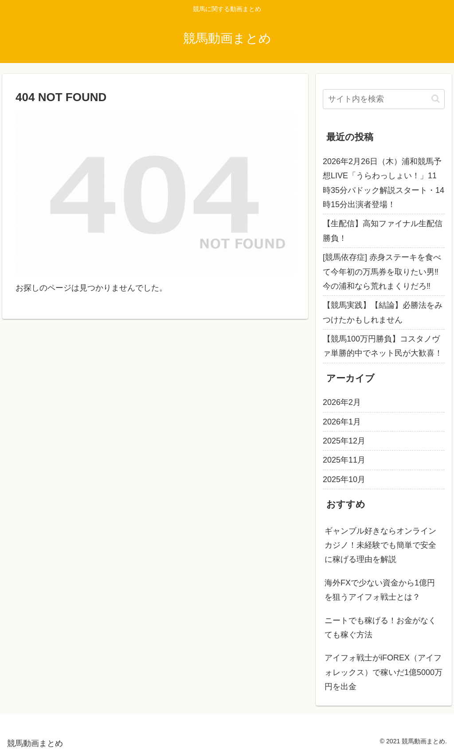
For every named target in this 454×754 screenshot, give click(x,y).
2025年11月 (344, 460)
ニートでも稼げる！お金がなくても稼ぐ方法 (380, 627)
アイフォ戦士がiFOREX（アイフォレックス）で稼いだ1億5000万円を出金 (383, 672)
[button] (435, 99)
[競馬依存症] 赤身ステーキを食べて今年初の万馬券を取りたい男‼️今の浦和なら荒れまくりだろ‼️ (382, 272)
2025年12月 (344, 440)
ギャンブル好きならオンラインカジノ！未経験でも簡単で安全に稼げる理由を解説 (380, 545)
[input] (383, 99)
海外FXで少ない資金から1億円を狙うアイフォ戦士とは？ (380, 589)
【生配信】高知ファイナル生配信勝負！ (382, 230)
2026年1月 (342, 421)
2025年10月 (344, 479)
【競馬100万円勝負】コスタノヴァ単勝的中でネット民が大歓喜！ (382, 345)
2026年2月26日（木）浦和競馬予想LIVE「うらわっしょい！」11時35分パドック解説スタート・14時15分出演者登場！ (383, 183)
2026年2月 (342, 402)
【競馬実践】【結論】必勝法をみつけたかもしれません (382, 312)
